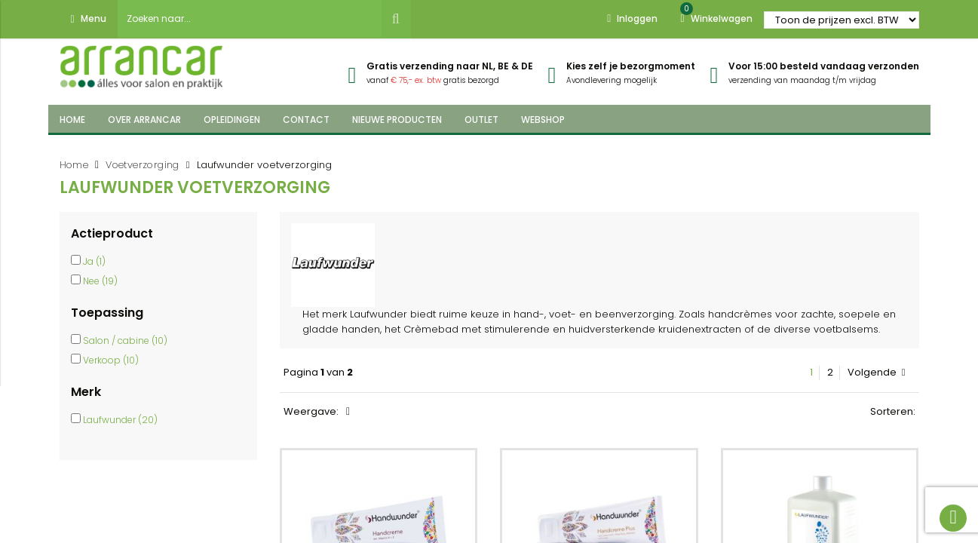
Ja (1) (94, 261)
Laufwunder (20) (120, 419)
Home (74, 165)
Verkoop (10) (111, 360)
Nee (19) (100, 281)
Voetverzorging (142, 165)
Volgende (877, 372)
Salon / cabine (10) (125, 340)
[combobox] (250, 19)
